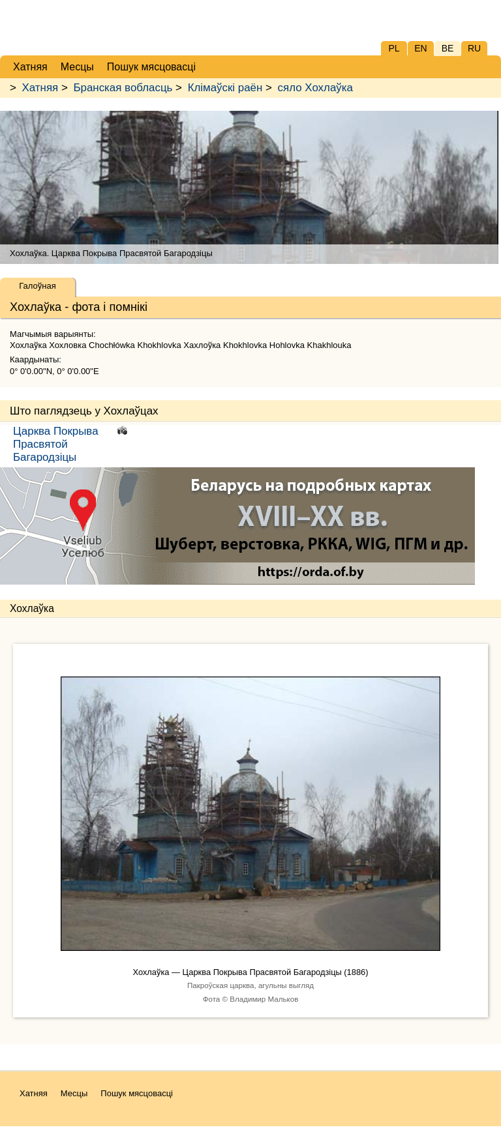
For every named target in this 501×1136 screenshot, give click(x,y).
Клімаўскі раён (225, 87)
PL (393, 48)
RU (474, 48)
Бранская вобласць (122, 87)
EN (420, 48)
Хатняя (40, 87)
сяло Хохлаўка (315, 87)
